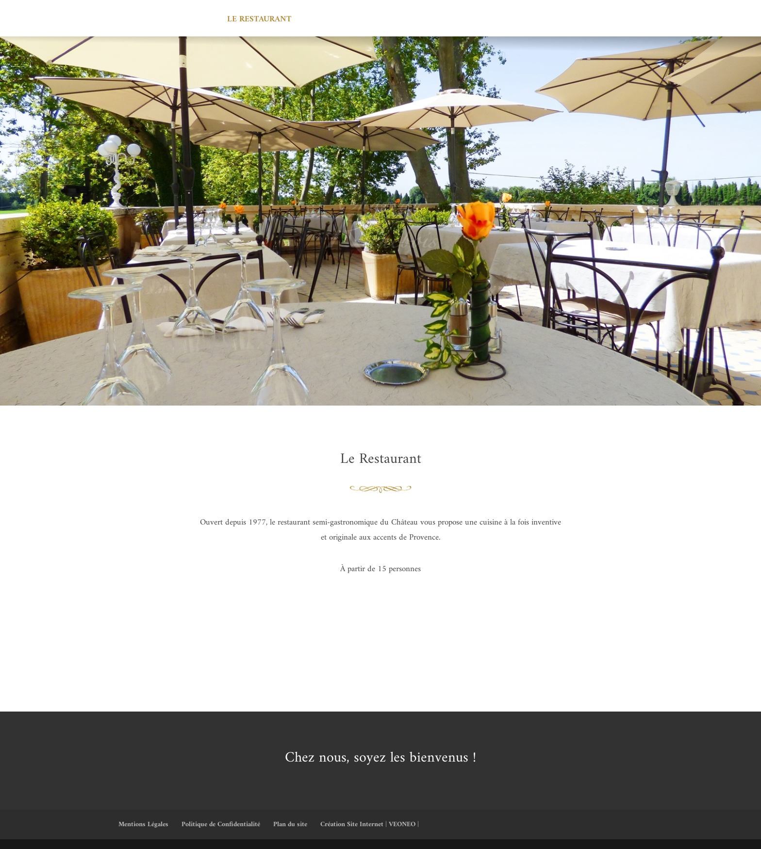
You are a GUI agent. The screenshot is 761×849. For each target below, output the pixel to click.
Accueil (197, 21)
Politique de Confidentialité (221, 824)
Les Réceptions (338, 21)
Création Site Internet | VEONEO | (369, 824)
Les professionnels (428, 21)
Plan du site (290, 824)
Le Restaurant (259, 21)
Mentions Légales (143, 824)
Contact (561, 21)
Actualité (507, 21)
